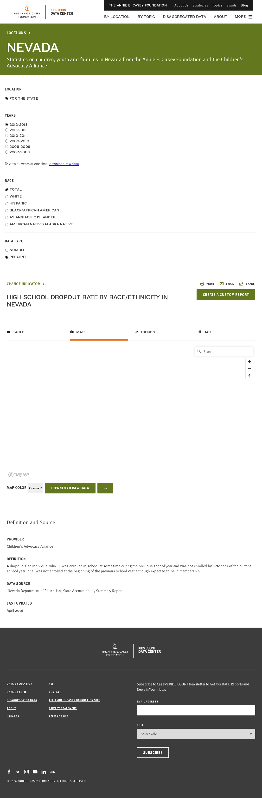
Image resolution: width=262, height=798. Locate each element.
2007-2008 (20, 152)
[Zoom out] (249, 368)
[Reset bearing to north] (249, 375)
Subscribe (153, 752)
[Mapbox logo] (18, 474)
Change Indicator (23, 283)
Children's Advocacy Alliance (30, 546)
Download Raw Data (70, 488)
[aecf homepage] (27, 12)
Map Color (16, 487)
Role (140, 725)
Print (207, 283)
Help (52, 683)
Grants (231, 5)
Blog (244, 5)
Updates (13, 716)
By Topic (146, 16)
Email (226, 283)
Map (80, 332)
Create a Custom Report (226, 294)
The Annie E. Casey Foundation (138, 5)
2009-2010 (19, 141)
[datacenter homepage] (62, 11)
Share (247, 283)
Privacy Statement (63, 708)
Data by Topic (17, 692)
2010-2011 (18, 135)
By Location (117, 16)
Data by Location (19, 683)
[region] (131, 412)
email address (148, 701)
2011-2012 (18, 130)
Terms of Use (58, 716)
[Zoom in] (249, 361)
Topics (217, 5)
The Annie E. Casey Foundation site (74, 700)
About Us (181, 5)
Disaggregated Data (184, 16)
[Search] (224, 351)
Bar (207, 332)
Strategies (200, 5)
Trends (147, 332)
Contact (55, 692)
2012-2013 (18, 124)
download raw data (64, 163)
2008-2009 (20, 146)
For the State (24, 98)
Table (18, 332)
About (220, 16)
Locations (16, 32)
